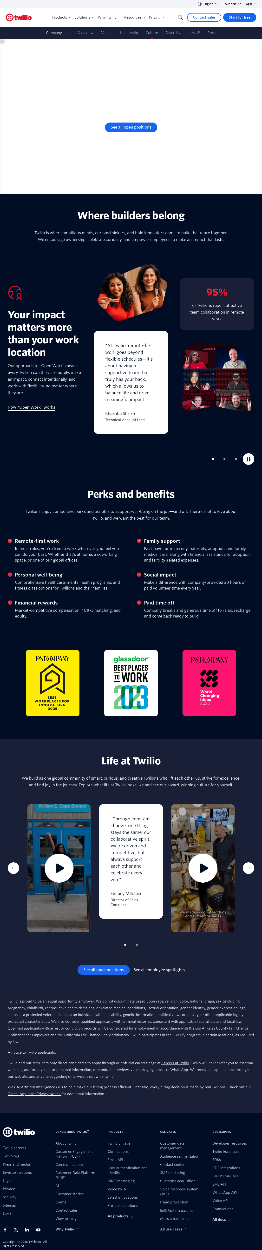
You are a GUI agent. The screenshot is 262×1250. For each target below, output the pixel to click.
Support (233, 4)
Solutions (84, 17)
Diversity (173, 33)
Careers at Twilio (175, 1063)
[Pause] (248, 459)
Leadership (129, 33)
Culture (152, 33)
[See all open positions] (131, 127)
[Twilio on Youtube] (39, 1229)
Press (212, 33)
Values (106, 33)
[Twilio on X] (17, 1230)
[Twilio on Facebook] (6, 1230)
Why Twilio (109, 17)
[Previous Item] (13, 868)
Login (250, 4)
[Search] (180, 17)
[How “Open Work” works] (31, 407)
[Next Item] (248, 868)
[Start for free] (239, 17)
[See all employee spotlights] (159, 970)
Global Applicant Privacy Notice (34, 1094)
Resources (134, 17)
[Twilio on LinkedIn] (28, 1230)
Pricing (156, 17)
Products (61, 17)
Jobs (194, 33)
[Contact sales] (204, 17)
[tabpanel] (131, 348)
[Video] (59, 868)
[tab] (213, 459)
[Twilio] (19, 17)
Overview (85, 33)
